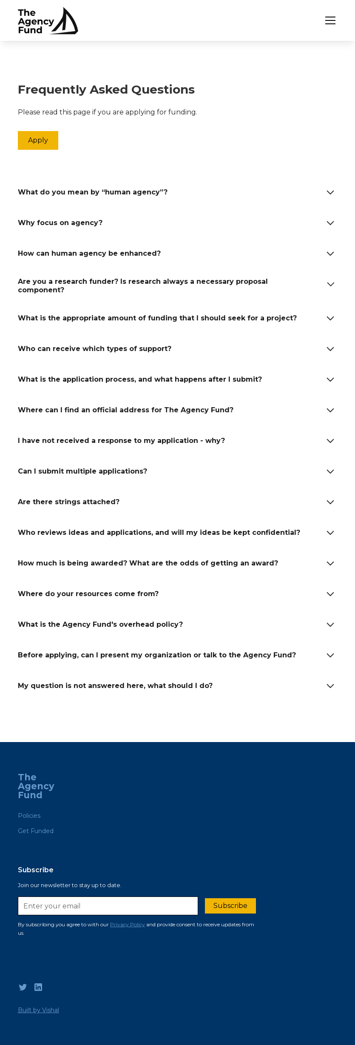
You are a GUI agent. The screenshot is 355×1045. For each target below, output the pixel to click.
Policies (29, 815)
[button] (328, 20)
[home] (48, 20)
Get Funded (36, 831)
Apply (38, 140)
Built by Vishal (38, 1010)
